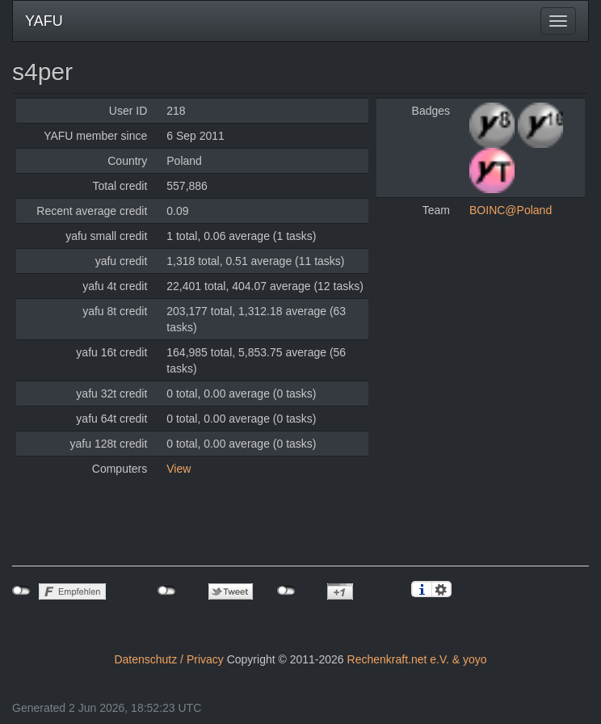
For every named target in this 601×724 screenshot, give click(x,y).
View (178, 468)
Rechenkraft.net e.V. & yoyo (417, 659)
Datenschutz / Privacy (168, 659)
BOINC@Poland (510, 210)
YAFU (44, 21)
